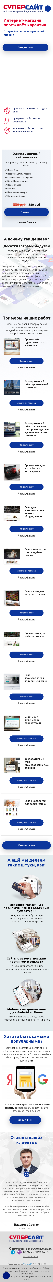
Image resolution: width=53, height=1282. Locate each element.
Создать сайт (25, 47)
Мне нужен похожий (26, 403)
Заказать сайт (26, 361)
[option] (26, 1161)
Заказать (26, 212)
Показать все (26, 845)
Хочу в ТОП (25, 1119)
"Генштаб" (27, 1264)
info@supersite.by (30, 1256)
